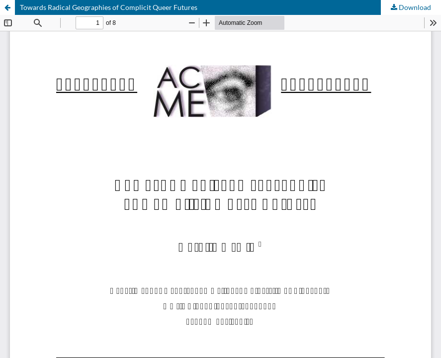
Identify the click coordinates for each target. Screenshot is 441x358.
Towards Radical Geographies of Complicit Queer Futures (108, 7)
